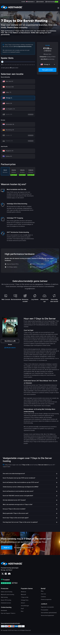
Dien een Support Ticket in (8, 614)
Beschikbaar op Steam (10, 343)
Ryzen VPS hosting (6, 601)
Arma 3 (23, 604)
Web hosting (4, 598)
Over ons (43, 595)
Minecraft (23, 596)
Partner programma (46, 601)
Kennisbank (40, 1)
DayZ (22, 610)
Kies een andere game (7, 15)
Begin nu (6, 549)
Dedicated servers (6, 604)
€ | (28, 1)
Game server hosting (6, 593)
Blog (42, 592)
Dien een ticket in (43, 466)
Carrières (43, 598)
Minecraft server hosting (7, 596)
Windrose (23, 593)
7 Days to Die (24, 598)
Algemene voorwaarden (47, 608)
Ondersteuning (52, 1)
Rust (22, 612)
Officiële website (10, 349)
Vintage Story (24, 601)
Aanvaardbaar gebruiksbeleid (49, 614)
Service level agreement (47, 617)
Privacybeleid (44, 611)
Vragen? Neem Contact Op (23, 549)
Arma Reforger (25, 607)
